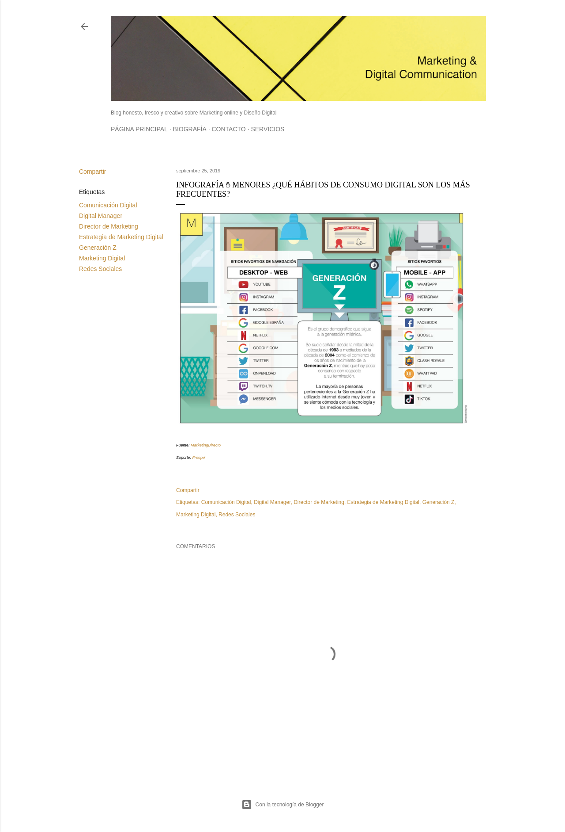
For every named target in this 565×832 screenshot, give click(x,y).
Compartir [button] (92, 171)
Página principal (139, 129)
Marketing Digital (102, 258)
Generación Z (98, 247)
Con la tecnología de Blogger (282, 804)
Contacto (228, 129)
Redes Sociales (100, 268)
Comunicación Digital (108, 205)
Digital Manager (100, 215)
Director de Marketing (108, 226)
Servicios (267, 129)
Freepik (199, 457)
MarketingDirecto (206, 445)
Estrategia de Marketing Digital (121, 236)
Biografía (190, 129)
